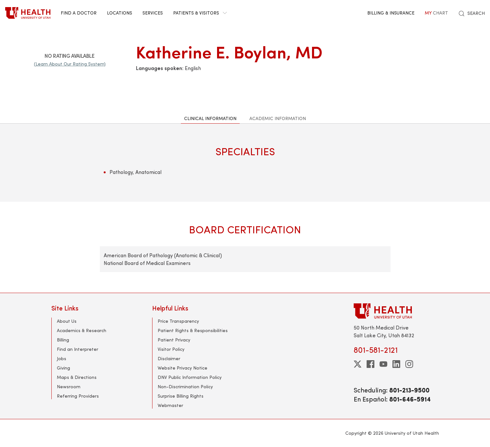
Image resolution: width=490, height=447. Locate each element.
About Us (67, 321)
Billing (63, 340)
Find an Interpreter (77, 349)
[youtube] (383, 364)
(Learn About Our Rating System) (70, 64)
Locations (119, 13)
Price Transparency (178, 321)
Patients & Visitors (200, 13)
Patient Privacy (174, 340)
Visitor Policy (171, 349)
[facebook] (370, 364)
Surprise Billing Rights (180, 396)
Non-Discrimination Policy (185, 386)
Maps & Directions (77, 377)
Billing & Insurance (390, 13)
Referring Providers (78, 396)
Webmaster (170, 405)
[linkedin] (396, 364)
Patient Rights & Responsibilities (193, 330)
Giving (63, 368)
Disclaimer (169, 358)
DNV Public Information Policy (190, 377)
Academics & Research (81, 330)
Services (152, 13)
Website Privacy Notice (182, 368)
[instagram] (409, 364)
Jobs (61, 358)
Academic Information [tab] (277, 118)
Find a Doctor (79, 13)
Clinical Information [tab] (210, 118)
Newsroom (68, 386)
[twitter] (357, 364)
